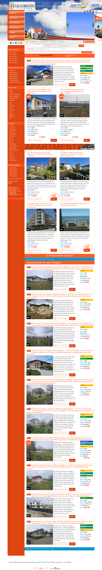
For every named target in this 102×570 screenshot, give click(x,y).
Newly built (83, 66)
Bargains (83, 70)
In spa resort (12, 132)
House (10, 90)
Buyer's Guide (53, 41)
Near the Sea (12, 128)
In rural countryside (13, 150)
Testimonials (61, 41)
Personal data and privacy (72, 10)
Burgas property (13, 168)
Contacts (81, 10)
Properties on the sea (39, 10)
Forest (10, 118)
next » (52, 259)
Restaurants (12, 106)
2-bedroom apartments (14, 96)
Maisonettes (12, 100)
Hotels (10, 112)
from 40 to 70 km (13, 58)
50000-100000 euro (13, 78)
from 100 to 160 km (13, 62)
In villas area (12, 136)
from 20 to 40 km (13, 56)
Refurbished (84, 68)
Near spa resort (12, 134)
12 (44, 259)
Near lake (11, 142)
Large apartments (13, 98)
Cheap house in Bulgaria (50, 10)
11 (42, 259)
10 (40, 259)
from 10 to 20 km (13, 54)
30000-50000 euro (13, 76)
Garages (11, 108)
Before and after (59, 10)
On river (11, 138)
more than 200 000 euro (14, 82)
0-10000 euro (12, 70)
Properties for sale (30, 10)
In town (11, 152)
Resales (83, 73)
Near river (11, 140)
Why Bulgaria (34, 41)
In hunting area (12, 130)
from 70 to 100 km (13, 60)
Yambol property (13, 176)
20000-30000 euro (13, 74)
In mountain (12, 158)
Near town (11, 154)
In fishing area (12, 144)
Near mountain (12, 148)
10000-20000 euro (13, 72)
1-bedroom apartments (14, 94)
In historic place (12, 146)
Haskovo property (13, 170)
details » (72, 84)
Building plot (12, 116)
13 (45, 259)
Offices (10, 104)
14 (47, 259)
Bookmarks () (89, 41)
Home (27, 41)
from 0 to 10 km (12, 52)
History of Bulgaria (43, 41)
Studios (11, 92)
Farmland (11, 114)
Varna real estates (13, 174)
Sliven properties (13, 172)
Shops (10, 102)
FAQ (65, 10)
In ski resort (12, 156)
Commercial (12, 110)
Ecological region (13, 160)
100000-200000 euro (14, 80)
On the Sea (11, 126)
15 (48, 259)
